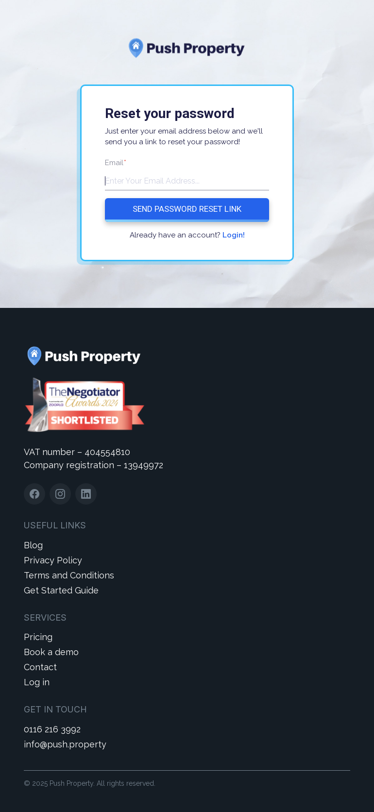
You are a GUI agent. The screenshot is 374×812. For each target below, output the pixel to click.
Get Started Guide (61, 590)
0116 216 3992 (52, 729)
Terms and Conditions (69, 575)
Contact (40, 667)
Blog (33, 545)
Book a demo (51, 652)
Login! (233, 235)
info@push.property (65, 744)
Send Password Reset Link (187, 209)
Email (115, 162)
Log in (37, 682)
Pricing (38, 637)
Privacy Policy (53, 560)
